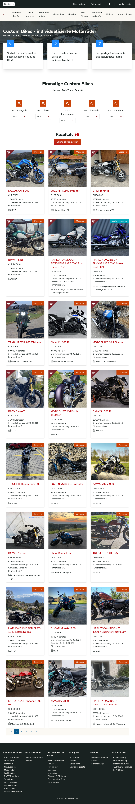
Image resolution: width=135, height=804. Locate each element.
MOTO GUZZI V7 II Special (108, 342)
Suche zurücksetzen (67, 141)
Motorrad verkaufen (97, 14)
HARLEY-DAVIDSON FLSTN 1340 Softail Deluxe (25, 630)
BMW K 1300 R (60, 342)
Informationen (125, 14)
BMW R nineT (101, 190)
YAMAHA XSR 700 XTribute (24, 342)
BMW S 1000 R (102, 411)
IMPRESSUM (119, 770)
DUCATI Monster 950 (63, 628)
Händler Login (124, 4)
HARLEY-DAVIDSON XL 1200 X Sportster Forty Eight (109, 630)
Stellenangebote (77, 766)
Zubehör (73, 760)
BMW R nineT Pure (62, 553)
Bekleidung (75, 763)
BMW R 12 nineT (18, 553)
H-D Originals (10, 782)
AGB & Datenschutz (122, 766)
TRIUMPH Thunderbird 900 (24, 484)
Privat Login (96, 4)
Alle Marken (10, 788)
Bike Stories (84, 14)
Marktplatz (58, 14)
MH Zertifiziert (11, 785)
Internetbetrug (120, 760)
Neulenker (52, 766)
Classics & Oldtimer (57, 776)
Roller (50, 763)
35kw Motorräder (56, 760)
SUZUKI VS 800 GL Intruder (67, 484)
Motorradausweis (121, 763)
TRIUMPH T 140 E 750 (106, 553)
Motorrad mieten (44, 14)
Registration (79, 4)
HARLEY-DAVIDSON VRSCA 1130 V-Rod (105, 702)
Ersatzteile (74, 757)
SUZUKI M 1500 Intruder (65, 190)
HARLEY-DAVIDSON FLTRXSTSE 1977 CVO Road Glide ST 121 (67, 263)
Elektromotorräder (56, 779)
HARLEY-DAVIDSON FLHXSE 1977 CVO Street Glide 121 (108, 263)
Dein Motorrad (30, 14)
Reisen (109, 14)
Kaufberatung (119, 757)
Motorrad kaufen (16, 14)
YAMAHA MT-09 (60, 701)
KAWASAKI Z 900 (18, 190)
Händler (72, 14)
